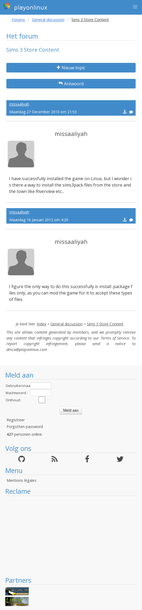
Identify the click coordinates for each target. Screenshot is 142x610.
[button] (135, 7)
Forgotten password (25, 426)
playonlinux (25, 6)
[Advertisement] (70, 536)
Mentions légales (21, 480)
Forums (18, 19)
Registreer (16, 419)
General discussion (48, 19)
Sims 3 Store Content (105, 323)
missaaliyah (19, 104)
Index (41, 323)
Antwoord (71, 84)
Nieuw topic (71, 68)
